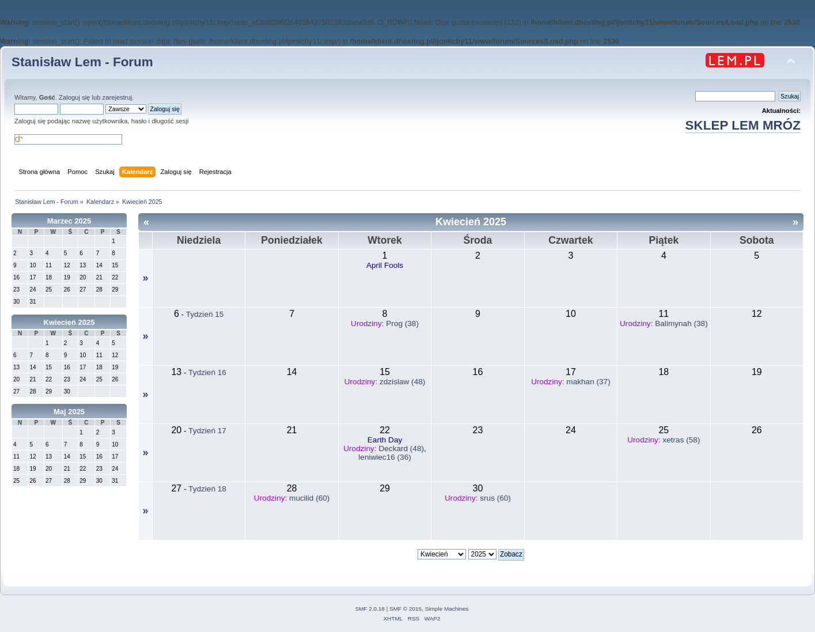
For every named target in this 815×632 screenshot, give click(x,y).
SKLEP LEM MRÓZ (743, 125)
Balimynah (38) (681, 323)
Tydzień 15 (205, 314)
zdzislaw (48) (402, 381)
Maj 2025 (69, 411)
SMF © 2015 (405, 608)
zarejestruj (117, 97)
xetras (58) (681, 440)
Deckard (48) (401, 448)
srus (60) (495, 498)
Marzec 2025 (69, 221)
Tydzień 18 (207, 489)
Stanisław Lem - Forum (82, 62)
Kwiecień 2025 (69, 322)
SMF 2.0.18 (370, 608)
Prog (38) (402, 323)
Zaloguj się (74, 97)
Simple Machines (447, 608)
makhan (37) (588, 381)
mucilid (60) (309, 498)
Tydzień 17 (207, 430)
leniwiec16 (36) (384, 457)
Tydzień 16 (207, 372)
